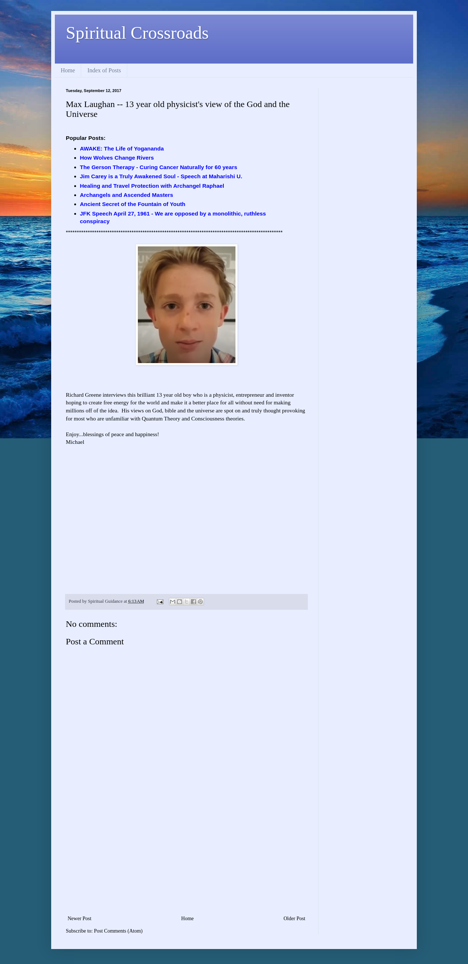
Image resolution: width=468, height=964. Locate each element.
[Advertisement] (186, 859)
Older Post (295, 918)
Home (68, 70)
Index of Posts (104, 70)
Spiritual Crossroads (137, 32)
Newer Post (79, 918)
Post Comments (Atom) (118, 931)
